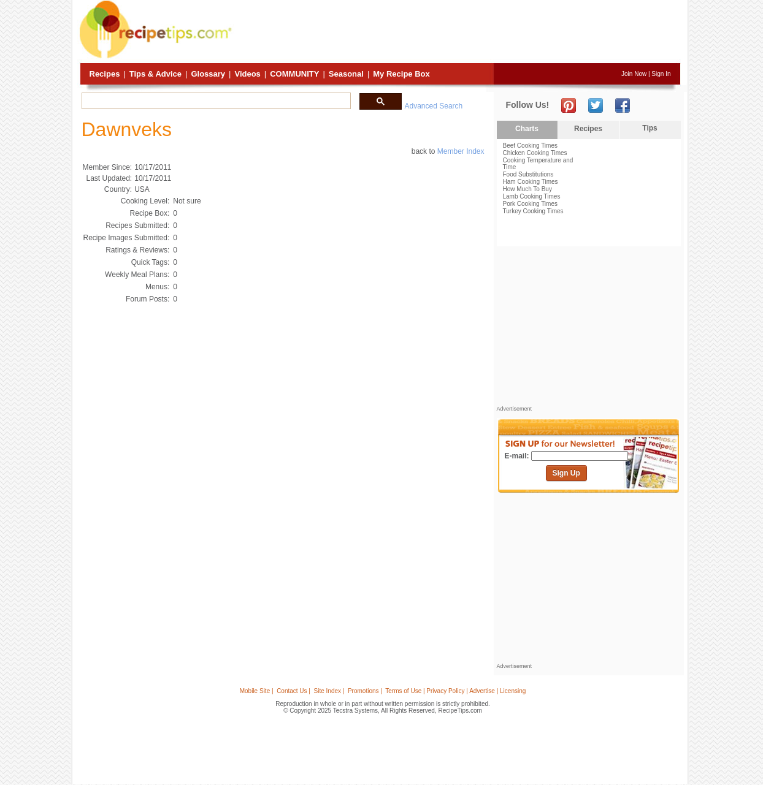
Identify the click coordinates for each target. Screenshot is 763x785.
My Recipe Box (401, 73)
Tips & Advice (155, 73)
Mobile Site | (257, 691)
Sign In (660, 73)
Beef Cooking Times (530, 145)
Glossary (208, 73)
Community (294, 73)
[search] (215, 101)
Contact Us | (293, 691)
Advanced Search (434, 106)
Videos (247, 73)
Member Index (461, 151)
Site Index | (329, 691)
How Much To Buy (527, 189)
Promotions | (365, 691)
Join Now (633, 73)
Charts (527, 128)
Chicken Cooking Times (535, 153)
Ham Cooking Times (530, 181)
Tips (649, 128)
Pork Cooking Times (530, 203)
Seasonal (346, 73)
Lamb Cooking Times (532, 196)
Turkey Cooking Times (533, 211)
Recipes (105, 73)
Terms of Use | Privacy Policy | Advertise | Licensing (455, 691)
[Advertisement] (457, 32)
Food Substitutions (528, 174)
